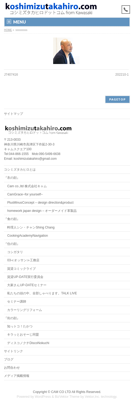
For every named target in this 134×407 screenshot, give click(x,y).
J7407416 (11, 74)
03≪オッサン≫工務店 (23, 260)
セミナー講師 (16, 301)
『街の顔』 (12, 318)
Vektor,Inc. (92, 397)
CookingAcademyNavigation (27, 235)
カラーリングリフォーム (24, 310)
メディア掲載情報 (16, 376)
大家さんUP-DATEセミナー (27, 285)
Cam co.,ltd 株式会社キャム (27, 186)
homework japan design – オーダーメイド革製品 (42, 211)
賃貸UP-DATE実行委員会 (25, 277)
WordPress (43, 397)
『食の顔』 (12, 219)
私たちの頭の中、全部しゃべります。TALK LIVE (42, 293)
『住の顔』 (12, 244)
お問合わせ (12, 367)
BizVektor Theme (67, 397)
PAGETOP (117, 99)
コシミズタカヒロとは (20, 169)
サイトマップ (13, 114)
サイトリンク (13, 351)
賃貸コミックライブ (21, 269)
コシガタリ (15, 252)
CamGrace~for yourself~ (25, 194)
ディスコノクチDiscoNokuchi (28, 343)
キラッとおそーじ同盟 (23, 334)
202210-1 (122, 74)
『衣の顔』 (12, 178)
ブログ (8, 359)
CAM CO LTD (61, 392)
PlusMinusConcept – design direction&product (40, 202)
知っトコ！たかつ (20, 326)
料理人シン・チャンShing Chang (30, 227)
